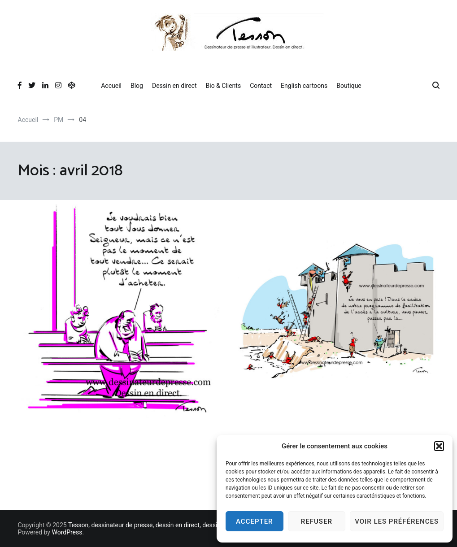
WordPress (67, 532)
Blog (137, 85)
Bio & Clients (223, 85)
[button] (439, 446)
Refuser (316, 521)
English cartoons (304, 85)
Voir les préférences (397, 521)
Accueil (111, 85)
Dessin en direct (174, 85)
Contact (261, 85)
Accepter (254, 521)
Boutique (348, 85)
